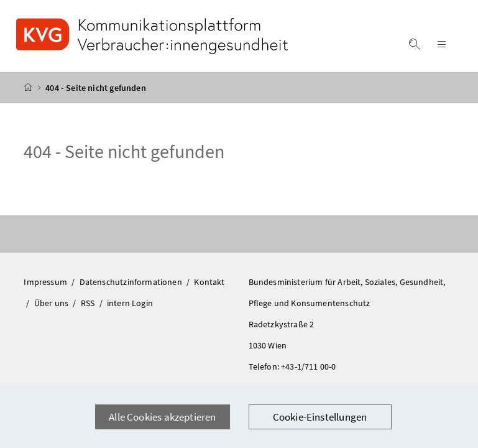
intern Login (130, 303)
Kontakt (209, 281)
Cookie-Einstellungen (320, 417)
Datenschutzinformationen (132, 281)
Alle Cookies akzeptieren (162, 417)
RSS (89, 303)
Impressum (46, 281)
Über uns (52, 303)
